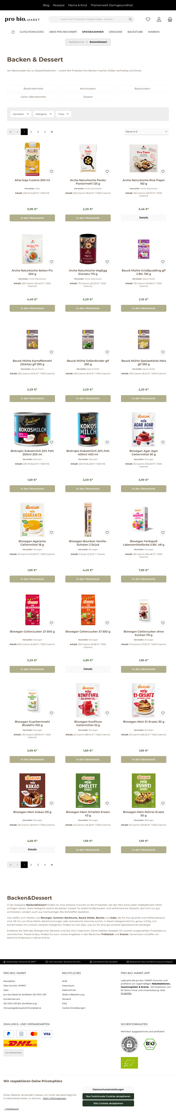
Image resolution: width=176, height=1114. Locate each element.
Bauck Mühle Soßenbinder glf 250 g (88, 362)
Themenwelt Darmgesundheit (112, 5)
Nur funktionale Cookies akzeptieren (108, 1096)
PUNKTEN (126, 993)
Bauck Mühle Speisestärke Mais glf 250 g (143, 362)
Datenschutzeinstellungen (108, 1089)
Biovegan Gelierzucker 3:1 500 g (87, 631)
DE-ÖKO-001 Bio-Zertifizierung (20, 1003)
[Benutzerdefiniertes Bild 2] (21, 1034)
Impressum (68, 985)
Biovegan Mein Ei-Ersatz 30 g (143, 721)
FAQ (64, 1003)
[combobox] (87, 19)
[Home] (15, 32)
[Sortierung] (146, 131)
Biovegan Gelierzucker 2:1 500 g (32, 631)
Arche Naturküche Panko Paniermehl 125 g (88, 182)
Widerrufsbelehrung (73, 994)
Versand (66, 999)
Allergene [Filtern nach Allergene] (44, 113)
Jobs (5, 990)
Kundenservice (11, 999)
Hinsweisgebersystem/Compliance (22, 1008)
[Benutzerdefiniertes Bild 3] (40, 1034)
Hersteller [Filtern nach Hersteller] (21, 113)
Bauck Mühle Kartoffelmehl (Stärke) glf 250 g (32, 362)
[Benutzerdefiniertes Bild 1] (8, 1034)
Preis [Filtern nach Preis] (63, 113)
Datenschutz (69, 990)
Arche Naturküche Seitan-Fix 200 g (32, 272)
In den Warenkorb (32, 217)
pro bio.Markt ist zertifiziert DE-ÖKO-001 (24, 994)
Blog (46, 5)
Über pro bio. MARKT (14, 985)
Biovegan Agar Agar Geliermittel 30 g (143, 452)
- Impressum (11, 1108)
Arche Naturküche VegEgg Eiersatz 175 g (88, 272)
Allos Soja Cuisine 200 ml (32, 180)
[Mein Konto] (159, 19)
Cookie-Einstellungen (74, 1008)
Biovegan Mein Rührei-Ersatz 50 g (143, 813)
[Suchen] (130, 19)
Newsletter (9, 981)
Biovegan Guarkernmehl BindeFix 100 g (32, 723)
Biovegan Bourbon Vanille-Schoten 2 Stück (88, 543)
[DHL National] (20, 1043)
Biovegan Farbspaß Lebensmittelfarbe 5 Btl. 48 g (143, 543)
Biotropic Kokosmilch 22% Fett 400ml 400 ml (87, 452)
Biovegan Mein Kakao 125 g (32, 812)
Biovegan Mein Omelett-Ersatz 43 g (88, 813)
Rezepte (59, 5)
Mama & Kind (77, 5)
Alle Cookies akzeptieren (108, 1103)
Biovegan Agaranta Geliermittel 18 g (32, 543)
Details (143, 217)
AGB (64, 981)
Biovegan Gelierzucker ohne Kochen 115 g (144, 633)
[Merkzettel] (148, 19)
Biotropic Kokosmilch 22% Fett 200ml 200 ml (32, 452)
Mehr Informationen (54, 1098)
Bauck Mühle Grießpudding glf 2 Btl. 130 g (144, 272)
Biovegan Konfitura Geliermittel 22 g (88, 723)
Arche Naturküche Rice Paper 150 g (144, 182)
